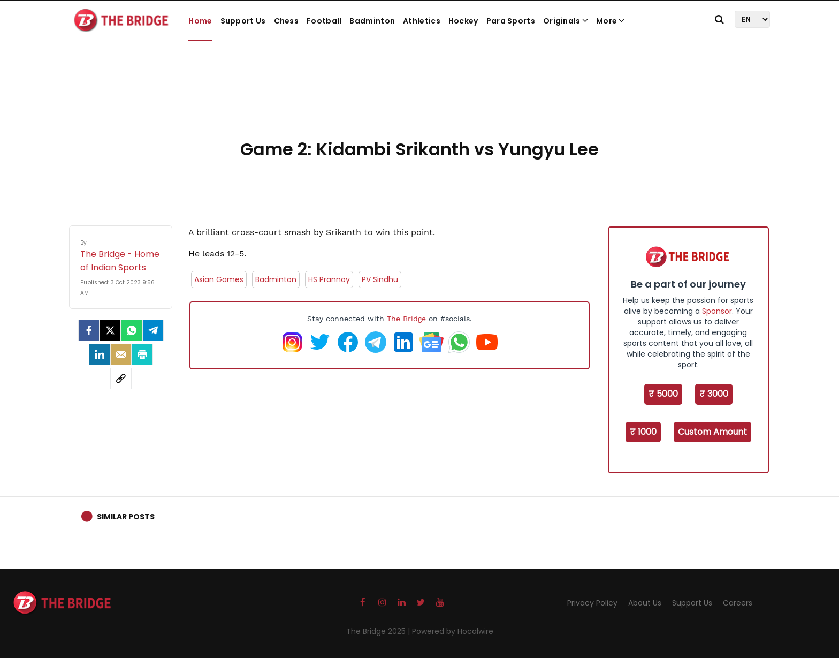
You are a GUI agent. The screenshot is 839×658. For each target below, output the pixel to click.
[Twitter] (110, 330)
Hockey (463, 21)
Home (200, 21)
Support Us (243, 21)
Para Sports (510, 21)
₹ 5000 (663, 394)
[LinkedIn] (99, 354)
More (610, 21)
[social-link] (121, 378)
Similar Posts (126, 516)
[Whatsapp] (131, 330)
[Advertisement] (419, 101)
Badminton (372, 21)
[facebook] (89, 330)
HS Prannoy (329, 279)
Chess (286, 21)
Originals (565, 21)
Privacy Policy (592, 603)
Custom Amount (712, 432)
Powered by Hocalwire (452, 631)
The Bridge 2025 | (379, 631)
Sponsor (717, 311)
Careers (737, 603)
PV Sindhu (380, 279)
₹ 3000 (713, 394)
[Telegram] (153, 330)
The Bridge (406, 318)
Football (324, 21)
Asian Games (218, 279)
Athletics (421, 21)
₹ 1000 (643, 432)
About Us (644, 603)
